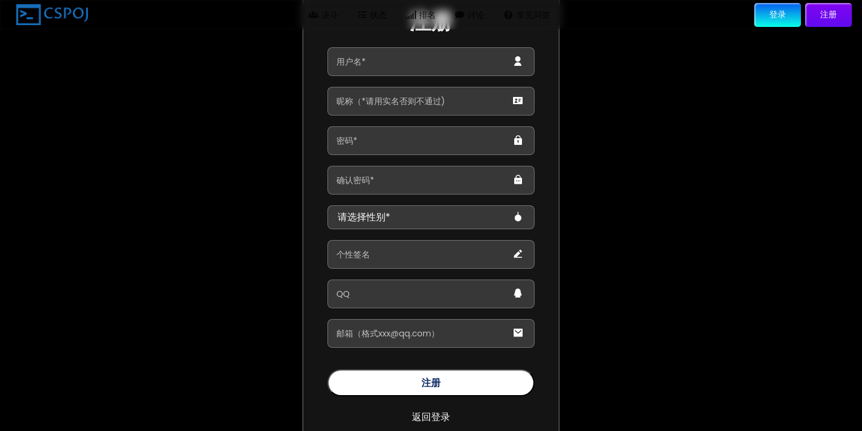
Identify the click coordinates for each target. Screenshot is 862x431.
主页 (128, 15)
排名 (421, 15)
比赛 (275, 15)
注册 (828, 14)
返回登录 (431, 417)
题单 (226, 15)
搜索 (584, 15)
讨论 (470, 15)
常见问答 (526, 15)
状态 (372, 15)
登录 (777, 14)
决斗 (323, 15)
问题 (177, 15)
